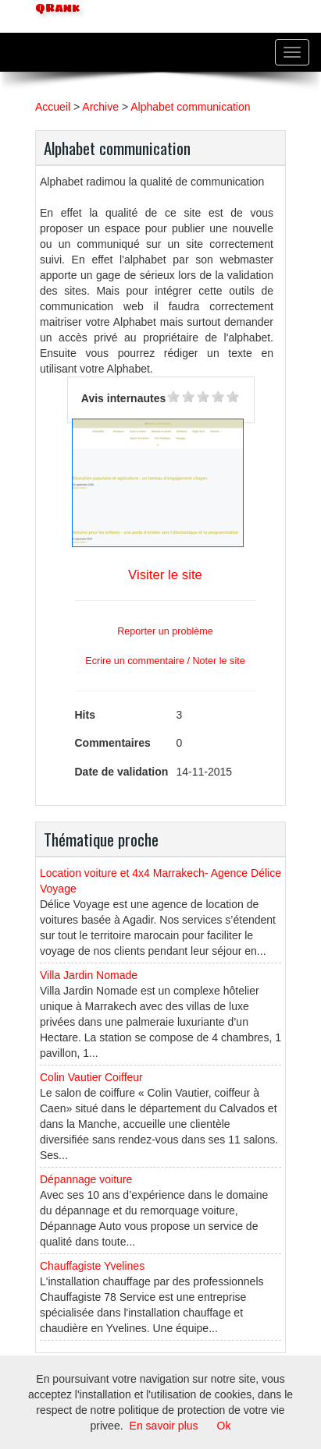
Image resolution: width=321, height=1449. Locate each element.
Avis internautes (123, 398)
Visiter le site (165, 574)
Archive (100, 107)
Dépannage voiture (86, 1179)
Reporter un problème (165, 631)
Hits (85, 715)
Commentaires (113, 743)
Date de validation (122, 771)
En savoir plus (164, 1425)
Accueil (52, 107)
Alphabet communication (190, 107)
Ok (224, 1425)
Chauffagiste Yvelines (92, 1266)
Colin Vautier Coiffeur (91, 1077)
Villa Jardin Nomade (88, 975)
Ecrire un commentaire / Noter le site (164, 661)
